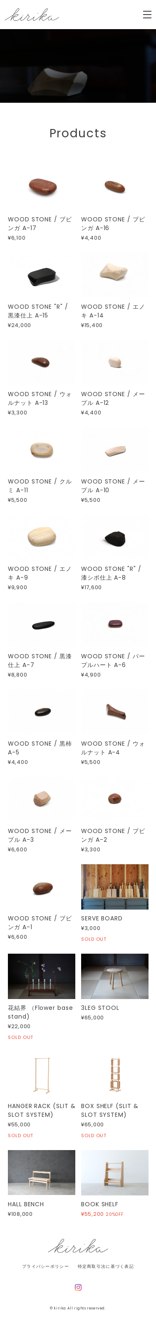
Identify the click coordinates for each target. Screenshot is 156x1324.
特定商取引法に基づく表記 (106, 1266)
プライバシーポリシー (45, 1266)
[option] (78, 66)
